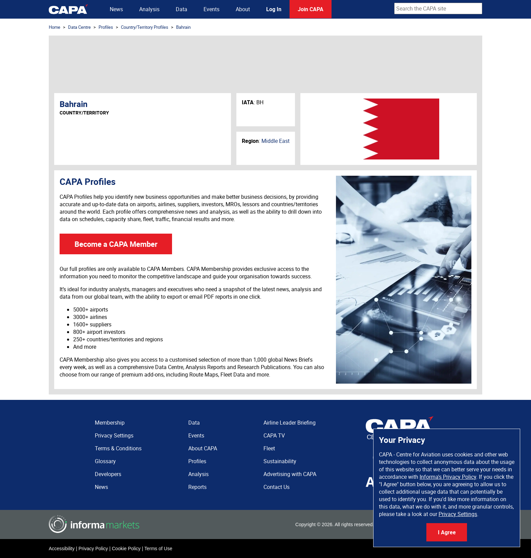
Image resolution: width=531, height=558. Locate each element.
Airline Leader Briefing (289, 422)
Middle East (275, 141)
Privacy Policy (93, 548)
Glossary (105, 461)
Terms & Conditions (118, 448)
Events (211, 9)
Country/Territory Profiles (144, 27)
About (243, 9)
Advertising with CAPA (289, 474)
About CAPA (202, 448)
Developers (108, 474)
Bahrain (183, 27)
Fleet (269, 448)
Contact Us (276, 487)
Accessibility (62, 548)
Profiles (106, 27)
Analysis (149, 9)
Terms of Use (158, 548)
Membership (110, 422)
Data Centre (79, 27)
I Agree (447, 532)
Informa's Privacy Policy (448, 476)
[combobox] (438, 8)
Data (181, 9)
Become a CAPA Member (116, 244)
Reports (197, 487)
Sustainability (279, 461)
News (116, 9)
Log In (273, 9)
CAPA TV (274, 435)
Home (54, 27)
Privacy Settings (458, 514)
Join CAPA (310, 9)
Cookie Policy (126, 548)
